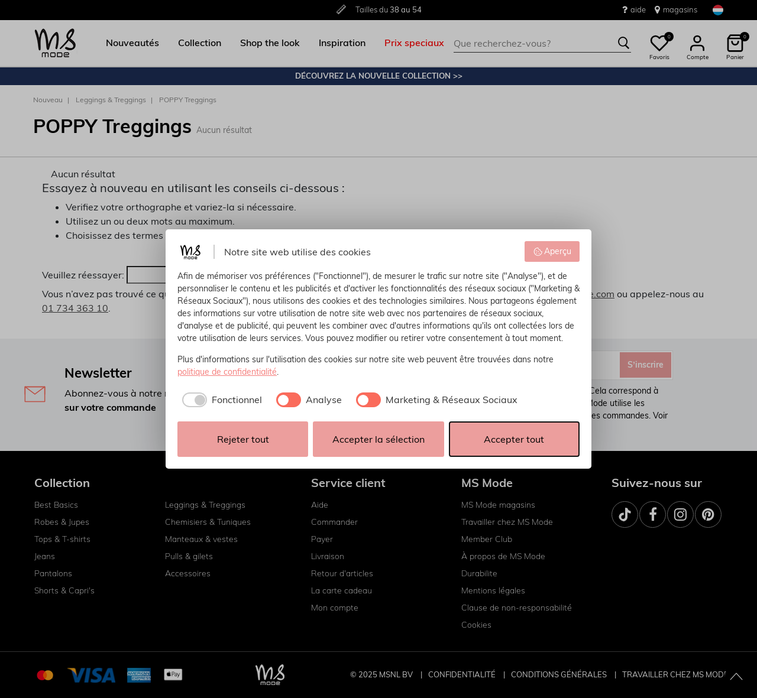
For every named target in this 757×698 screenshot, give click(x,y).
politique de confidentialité (227, 371)
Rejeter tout (243, 439)
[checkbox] (219, 399)
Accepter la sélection (378, 439)
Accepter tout (514, 439)
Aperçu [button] (552, 251)
